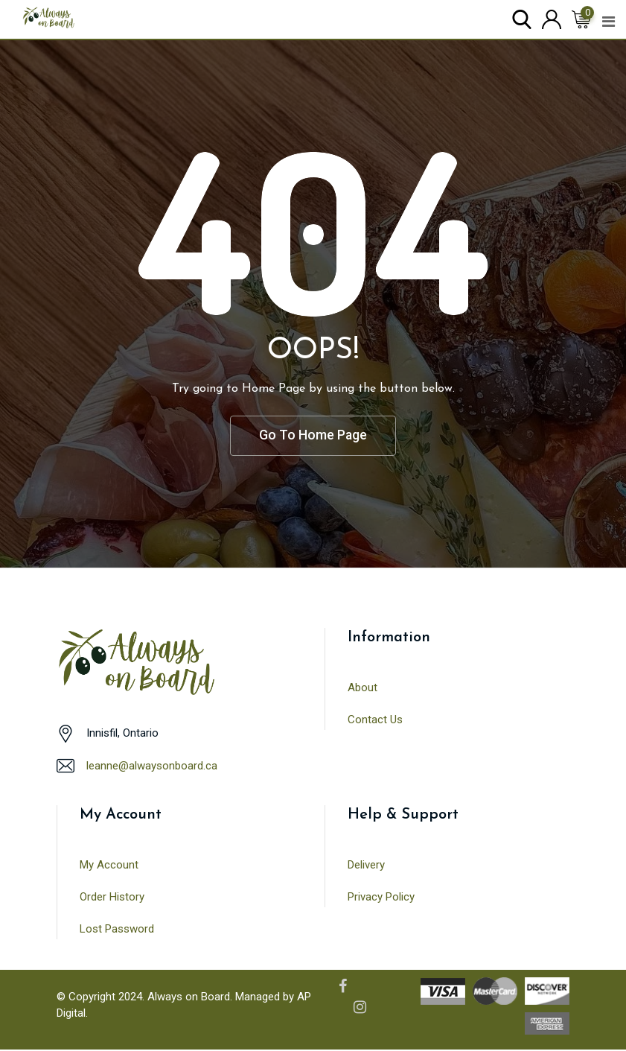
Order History (112, 897)
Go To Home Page (313, 436)
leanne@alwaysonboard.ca (151, 766)
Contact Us (375, 720)
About (362, 688)
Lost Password (117, 929)
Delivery (366, 865)
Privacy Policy (381, 897)
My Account (109, 865)
